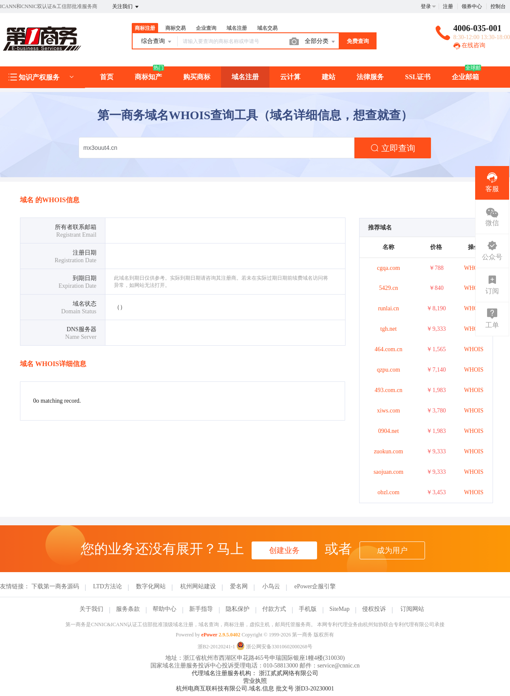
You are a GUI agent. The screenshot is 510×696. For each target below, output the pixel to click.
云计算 (290, 76)
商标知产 (148, 76)
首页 (106, 76)
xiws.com (388, 410)
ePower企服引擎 (315, 586)
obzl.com (388, 492)
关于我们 (91, 609)
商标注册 (145, 28)
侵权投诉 (374, 609)
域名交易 (267, 28)
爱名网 (239, 586)
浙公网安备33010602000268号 (274, 647)
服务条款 (128, 609)
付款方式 (274, 609)
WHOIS (474, 268)
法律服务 (370, 76)
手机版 (308, 609)
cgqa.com (388, 268)
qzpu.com (388, 370)
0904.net (388, 431)
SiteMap (339, 609)
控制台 (498, 6)
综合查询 (157, 42)
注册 (448, 6)
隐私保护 (237, 609)
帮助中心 (164, 609)
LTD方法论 (107, 586)
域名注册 (237, 28)
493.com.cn (388, 390)
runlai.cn (388, 308)
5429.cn (388, 288)
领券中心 (472, 6)
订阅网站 (412, 609)
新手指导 (201, 609)
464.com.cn (388, 349)
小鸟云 (271, 586)
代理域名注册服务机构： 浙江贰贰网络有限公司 (255, 673)
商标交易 (175, 28)
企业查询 (206, 28)
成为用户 (392, 550)
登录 (426, 6)
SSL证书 (418, 76)
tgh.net (388, 329)
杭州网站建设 (198, 586)
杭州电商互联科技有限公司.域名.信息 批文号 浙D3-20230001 (255, 688)
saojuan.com (388, 472)
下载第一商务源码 (55, 586)
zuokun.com (388, 451)
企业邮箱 (465, 76)
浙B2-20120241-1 (216, 647)
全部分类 (320, 42)
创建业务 (284, 550)
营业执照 (255, 681)
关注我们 (126, 6)
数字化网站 (151, 586)
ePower (209, 635)
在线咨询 (469, 45)
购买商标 (196, 76)
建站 (328, 76)
